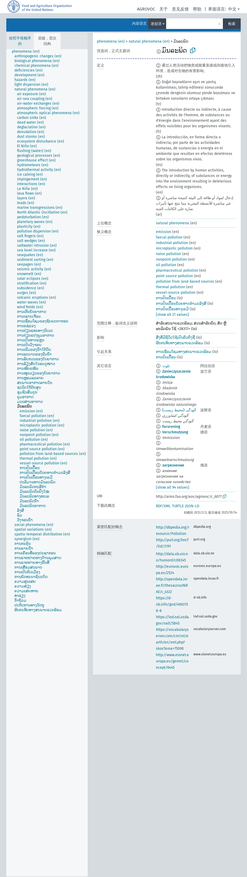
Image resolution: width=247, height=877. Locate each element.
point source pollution (174, 276)
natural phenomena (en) (149, 41)
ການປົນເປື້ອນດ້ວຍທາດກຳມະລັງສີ (181, 303)
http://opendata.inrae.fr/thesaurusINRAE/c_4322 (172, 585)
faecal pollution (169, 237)
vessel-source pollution (176, 292)
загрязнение (173, 465)
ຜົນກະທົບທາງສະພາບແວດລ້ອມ (179, 343)
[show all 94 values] (172, 487)
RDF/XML (163, 506)
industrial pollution (172, 243)
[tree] (47, 462)
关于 (163, 9)
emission (163, 232)
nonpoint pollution (171, 259)
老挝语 (156, 24)
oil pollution (166, 265)
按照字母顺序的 (20, 41)
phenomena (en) (111, 41)
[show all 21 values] (172, 314)
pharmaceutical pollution (177, 270)
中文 (232, 9)
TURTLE (178, 506)
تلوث (166, 366)
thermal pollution (170, 287)
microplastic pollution (174, 248)
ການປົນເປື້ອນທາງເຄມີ (172, 309)
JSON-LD (192, 506)
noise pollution (168, 254)
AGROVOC (146, 9)
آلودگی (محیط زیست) (179, 410)
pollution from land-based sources (185, 281)
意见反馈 (180, 9)
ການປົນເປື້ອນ (166, 298)
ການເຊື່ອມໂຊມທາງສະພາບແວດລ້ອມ (183, 351)
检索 (231, 24)
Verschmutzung (175, 432)
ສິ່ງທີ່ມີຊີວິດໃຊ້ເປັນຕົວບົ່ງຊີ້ (175, 337)
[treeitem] (28, 51)
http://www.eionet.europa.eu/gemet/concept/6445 (172, 661)
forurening (171, 426)
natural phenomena (172, 223)
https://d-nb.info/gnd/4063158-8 (172, 604)
